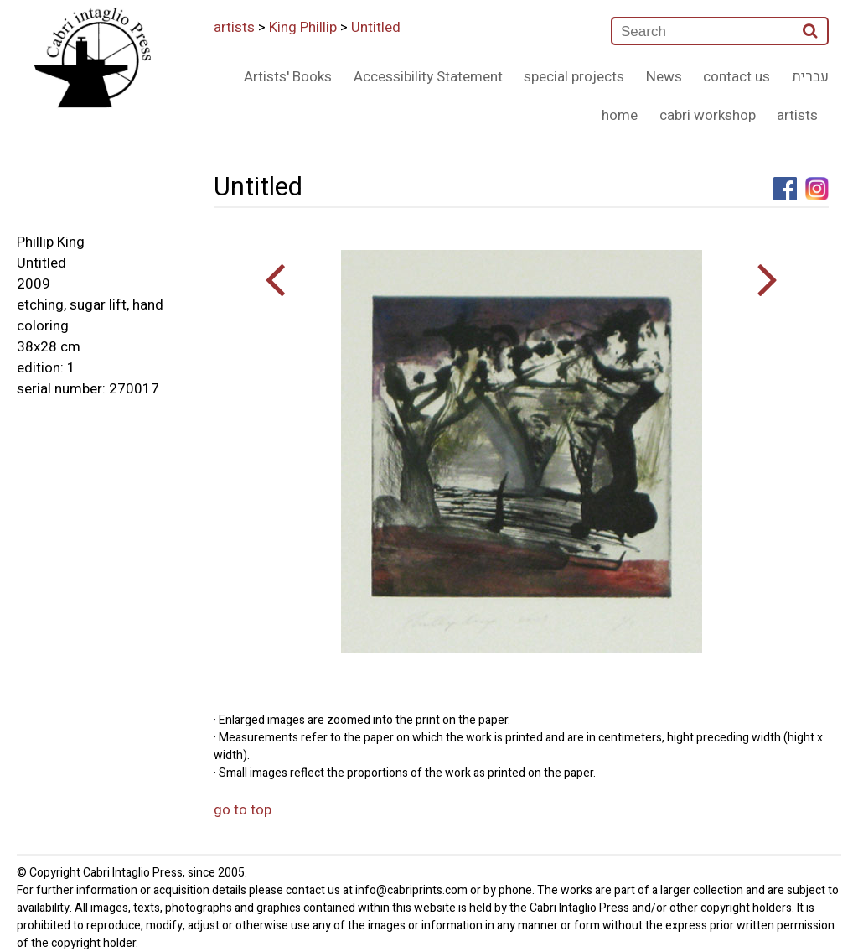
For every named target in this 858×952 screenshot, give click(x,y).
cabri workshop (707, 115)
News (664, 76)
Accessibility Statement (428, 76)
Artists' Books (288, 76)
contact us (736, 76)
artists (234, 27)
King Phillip (303, 27)
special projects (574, 76)
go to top (242, 809)
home (620, 115)
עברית (810, 76)
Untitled (376, 27)
